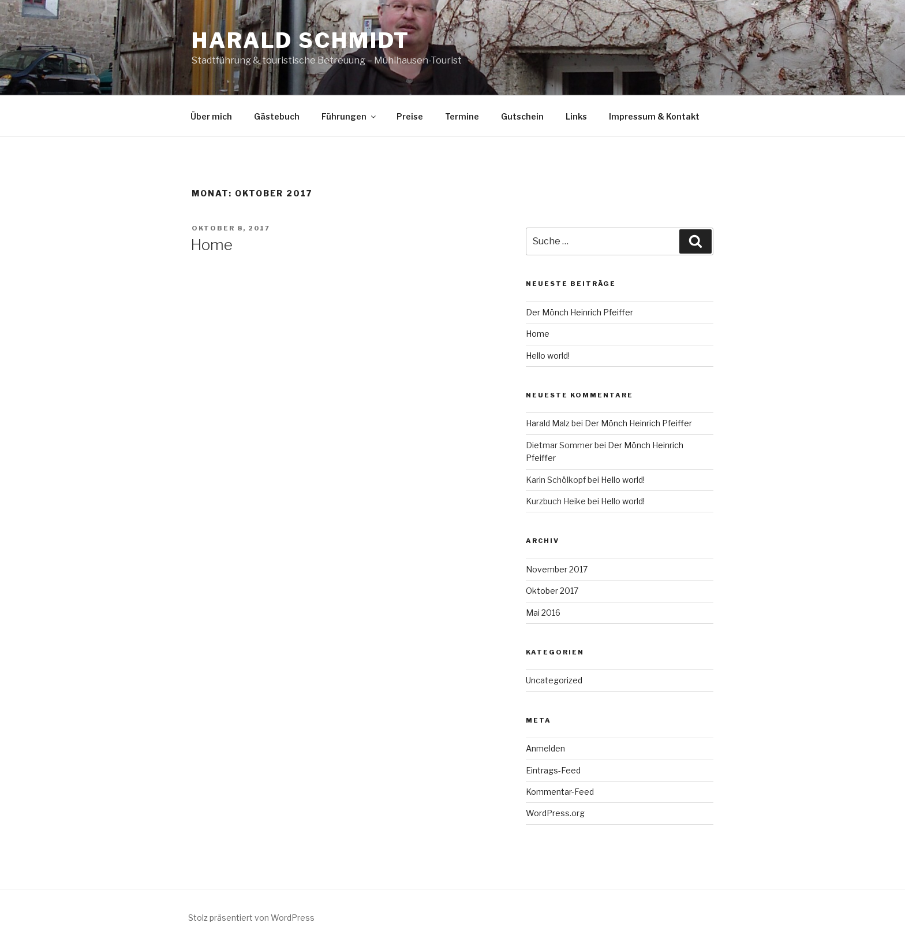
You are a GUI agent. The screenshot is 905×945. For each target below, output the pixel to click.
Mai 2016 (543, 612)
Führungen (349, 116)
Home (211, 245)
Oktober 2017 (552, 591)
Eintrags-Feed (553, 770)
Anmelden (545, 748)
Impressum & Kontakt (654, 116)
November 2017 (557, 569)
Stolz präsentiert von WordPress (251, 917)
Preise (410, 116)
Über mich (211, 116)
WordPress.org (555, 813)
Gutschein (522, 116)
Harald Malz (548, 423)
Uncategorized (554, 680)
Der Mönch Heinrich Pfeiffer (579, 312)
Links (576, 116)
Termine (462, 116)
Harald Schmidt (301, 40)
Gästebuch (277, 116)
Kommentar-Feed (560, 792)
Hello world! (548, 355)
